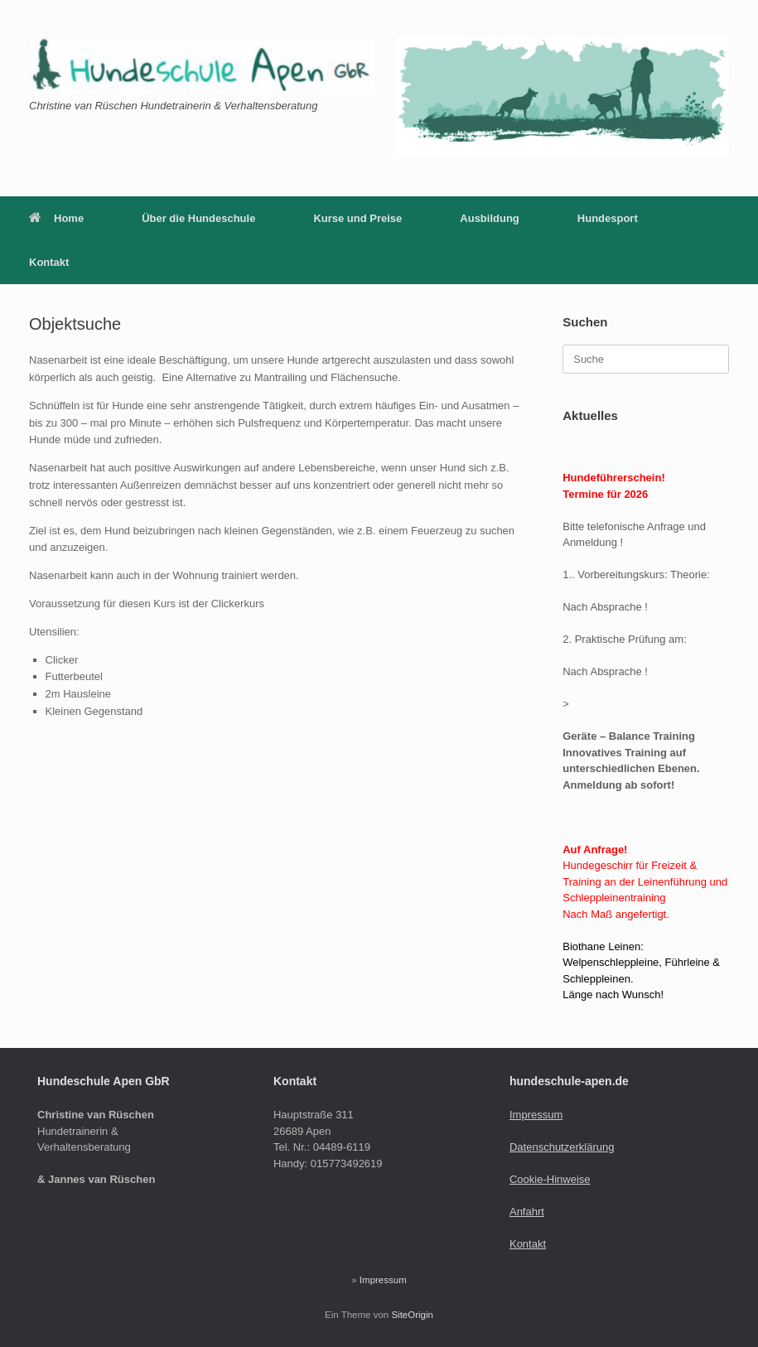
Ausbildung (489, 218)
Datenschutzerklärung (561, 1147)
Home (56, 218)
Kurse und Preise (357, 218)
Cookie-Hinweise (550, 1179)
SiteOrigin (412, 1315)
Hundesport (607, 218)
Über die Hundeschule (198, 218)
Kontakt (49, 262)
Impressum (535, 1114)
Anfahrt (526, 1211)
